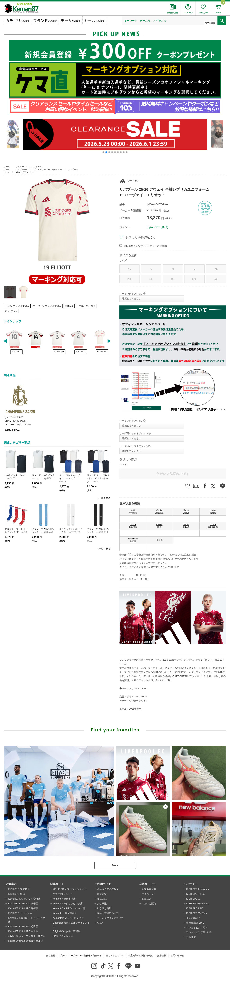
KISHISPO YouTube (197, 913)
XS (129, 268)
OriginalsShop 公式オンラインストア (71, 924)
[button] (103, 152)
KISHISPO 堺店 (16, 894)
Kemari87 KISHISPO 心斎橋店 (24, 898)
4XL (173, 279)
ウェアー (20, 166)
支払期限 (102, 903)
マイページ (148, 894)
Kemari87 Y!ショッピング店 (68, 903)
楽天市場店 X (193, 918)
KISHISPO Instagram (197, 889)
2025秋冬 (69, 306)
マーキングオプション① (132, 293)
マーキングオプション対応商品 (47, 306)
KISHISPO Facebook (197, 903)
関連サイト (57, 884)
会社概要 (50, 955)
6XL (216, 279)
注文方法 (102, 894)
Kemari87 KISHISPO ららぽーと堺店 (26, 920)
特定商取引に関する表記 (140, 955)
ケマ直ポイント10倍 (86, 306)
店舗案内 (11, 884)
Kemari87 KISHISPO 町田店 (23, 926)
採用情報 (161, 955)
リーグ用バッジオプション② (135, 446)
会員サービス (147, 884)
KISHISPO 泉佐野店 (19, 889)
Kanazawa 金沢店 (133, 540)
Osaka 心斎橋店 (133, 525)
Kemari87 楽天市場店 (64, 898)
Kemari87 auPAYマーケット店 (69, 908)
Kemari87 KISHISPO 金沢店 (23, 931)
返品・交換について (108, 913)
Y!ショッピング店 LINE (198, 932)
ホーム (7, 166)
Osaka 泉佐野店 (159, 511)
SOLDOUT (16, 352)
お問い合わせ (177, 955)
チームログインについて (110, 918)
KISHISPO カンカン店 (20, 913)
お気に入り (148, 898)
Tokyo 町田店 (186, 525)
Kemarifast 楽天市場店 (65, 913)
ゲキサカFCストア (63, 894)
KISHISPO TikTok (195, 894)
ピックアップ (11, 311)
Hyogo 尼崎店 (213, 511)
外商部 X (191, 937)
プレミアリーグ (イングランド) (48, 169)
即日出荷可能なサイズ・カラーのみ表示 (145, 245)
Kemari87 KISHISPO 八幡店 (23, 903)
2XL (129, 279)
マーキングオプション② (132, 420)
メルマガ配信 (149, 903)
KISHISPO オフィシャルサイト (69, 889)
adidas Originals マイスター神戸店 (26, 936)
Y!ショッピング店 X (197, 927)
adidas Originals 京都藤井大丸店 (25, 940)
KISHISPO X (193, 898)
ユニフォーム (35, 166)
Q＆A (100, 922)
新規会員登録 (149, 889)
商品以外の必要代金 (108, 889)
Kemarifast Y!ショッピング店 (68, 918)
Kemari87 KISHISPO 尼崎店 (23, 908)
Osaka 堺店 (159, 525)
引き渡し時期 (104, 908)
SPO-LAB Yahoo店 (63, 936)
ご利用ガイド (103, 884)
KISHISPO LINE (194, 908)
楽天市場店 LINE (195, 922)
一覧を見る (105, 498)
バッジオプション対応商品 (17, 306)
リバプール (73, 169)
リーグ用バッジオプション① (135, 433)
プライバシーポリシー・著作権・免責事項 (81, 955)
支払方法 (102, 898)
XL (216, 268)
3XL (151, 279)
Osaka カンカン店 (213, 525)
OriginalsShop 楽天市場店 (66, 931)
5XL (194, 279)
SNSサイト (191, 884)
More (115, 865)
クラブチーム (22, 169)
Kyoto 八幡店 (186, 511)
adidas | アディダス (24, 172)
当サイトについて (115, 955)
